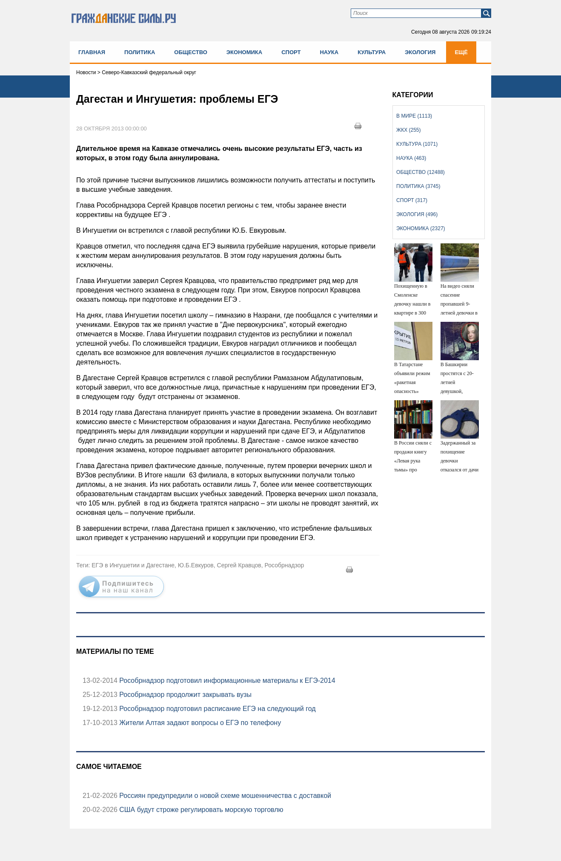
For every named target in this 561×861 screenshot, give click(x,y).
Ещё (461, 52)
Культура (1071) (417, 144)
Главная (91, 52)
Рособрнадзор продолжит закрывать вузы (184, 694)
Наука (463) (411, 158)
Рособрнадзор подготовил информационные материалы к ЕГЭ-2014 (226, 680)
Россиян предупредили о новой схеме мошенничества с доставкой (224, 795)
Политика (139, 52)
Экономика (244, 52)
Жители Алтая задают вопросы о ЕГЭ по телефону (199, 722)
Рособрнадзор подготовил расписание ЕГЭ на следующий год (216, 708)
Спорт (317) (411, 200)
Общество (190, 52)
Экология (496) (417, 214)
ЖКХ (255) (408, 130)
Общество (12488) (420, 172)
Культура (372, 52)
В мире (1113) (414, 116)
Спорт (291, 52)
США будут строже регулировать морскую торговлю (200, 809)
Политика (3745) (418, 186)
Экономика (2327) (420, 228)
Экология (420, 52)
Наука (329, 52)
